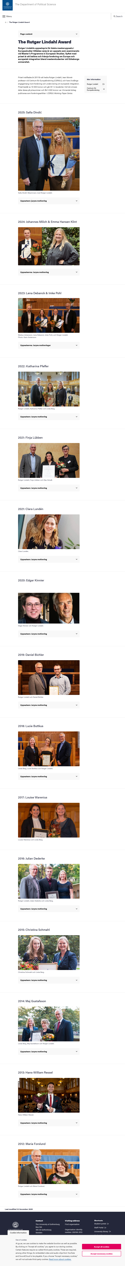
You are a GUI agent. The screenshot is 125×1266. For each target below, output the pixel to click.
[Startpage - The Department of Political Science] (62, 6)
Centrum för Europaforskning (95, 89)
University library (102, 1231)
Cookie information (18, 1232)
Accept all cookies (101, 1246)
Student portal (101, 1223)
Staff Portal (100, 1227)
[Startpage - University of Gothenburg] (15, 1227)
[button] (55, 16)
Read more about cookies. (60, 1259)
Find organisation (72, 1224)
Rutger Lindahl (95, 84)
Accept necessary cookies (102, 1253)
